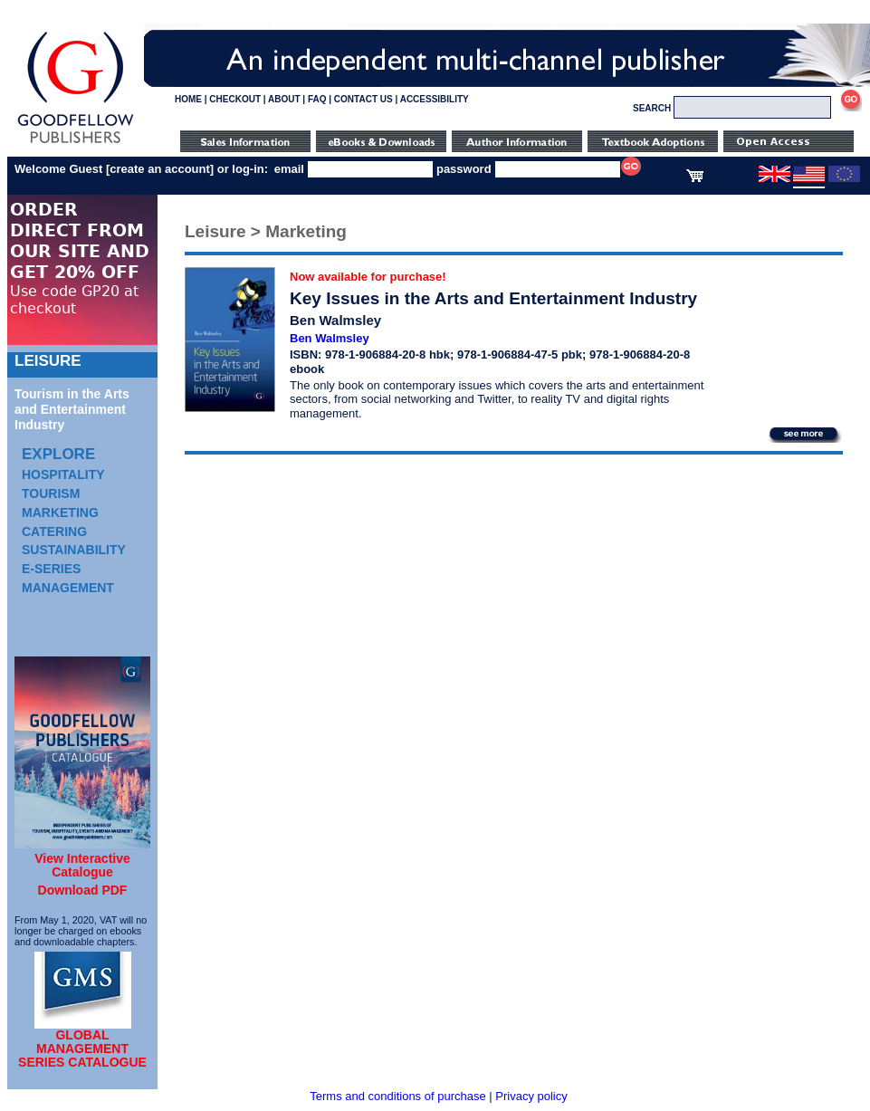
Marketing (60, 512)
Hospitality (63, 474)
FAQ (317, 99)
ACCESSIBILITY (434, 99)
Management (68, 587)
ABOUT (284, 99)
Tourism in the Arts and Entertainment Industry (71, 409)
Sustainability (74, 549)
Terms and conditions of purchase (397, 1096)
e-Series (51, 568)
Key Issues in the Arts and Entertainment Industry (493, 298)
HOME (188, 99)
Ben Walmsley (329, 338)
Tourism (51, 493)
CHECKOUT (235, 99)
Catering (54, 531)
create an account (160, 169)
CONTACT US (363, 99)
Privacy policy (531, 1096)
